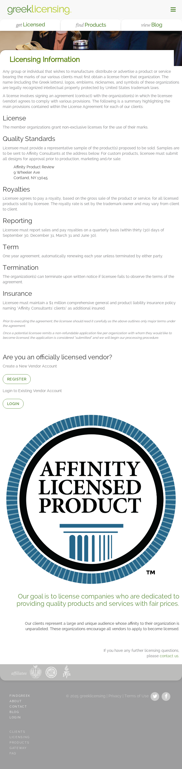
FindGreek (19, 696)
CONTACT (18, 706)
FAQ (12, 753)
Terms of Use (136, 696)
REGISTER (16, 379)
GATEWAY (18, 748)
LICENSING (19, 737)
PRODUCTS (19, 742)
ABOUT (15, 701)
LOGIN (13, 404)
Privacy (115, 696)
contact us (169, 656)
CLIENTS (17, 732)
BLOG (14, 712)
